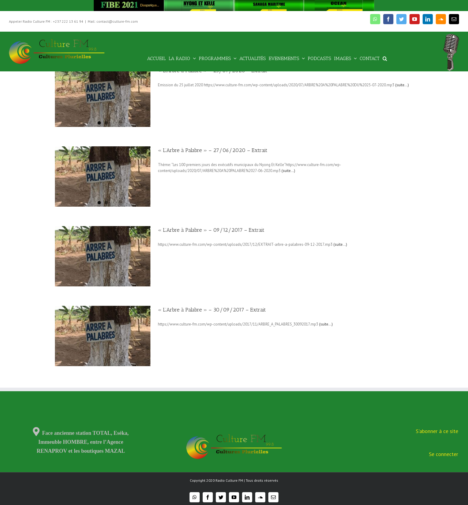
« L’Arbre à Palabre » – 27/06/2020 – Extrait (212, 150)
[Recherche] (385, 58)
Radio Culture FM (229, 480)
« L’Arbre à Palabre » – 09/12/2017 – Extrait (211, 230)
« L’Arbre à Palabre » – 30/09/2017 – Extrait (212, 309)
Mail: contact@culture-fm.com (113, 21)
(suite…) (402, 85)
